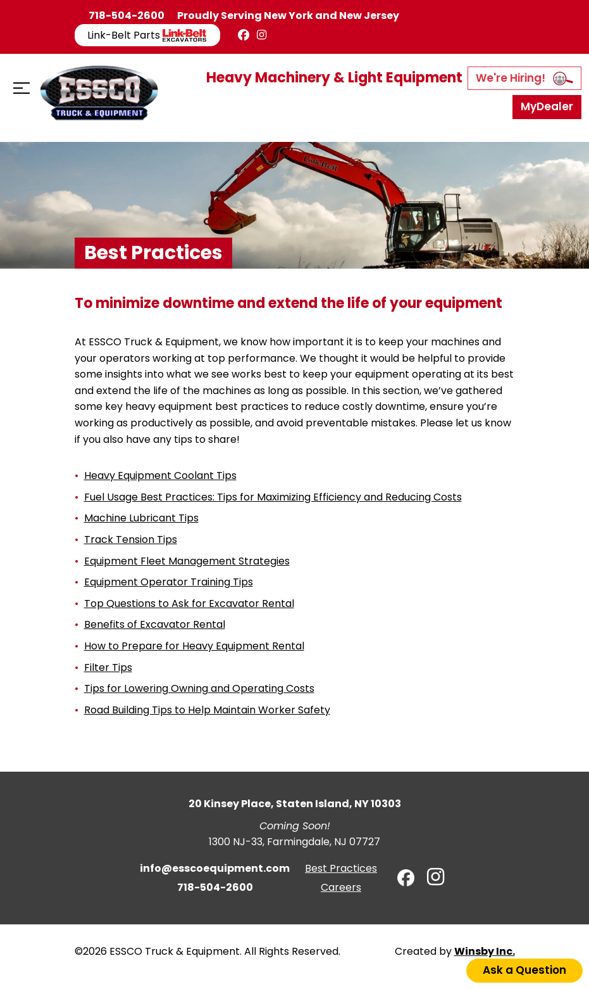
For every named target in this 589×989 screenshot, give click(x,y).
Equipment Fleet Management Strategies (187, 561)
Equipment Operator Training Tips (168, 582)
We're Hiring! (524, 78)
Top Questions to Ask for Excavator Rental (189, 603)
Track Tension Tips (130, 539)
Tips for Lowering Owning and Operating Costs (199, 688)
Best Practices (341, 868)
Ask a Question (524, 970)
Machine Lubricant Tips (141, 518)
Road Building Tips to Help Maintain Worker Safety (207, 710)
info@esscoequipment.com (215, 868)
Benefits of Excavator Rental (154, 624)
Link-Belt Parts (147, 35)
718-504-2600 (126, 15)
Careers (341, 887)
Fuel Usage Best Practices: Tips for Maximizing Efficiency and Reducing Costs (273, 497)
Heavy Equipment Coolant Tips (160, 475)
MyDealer (547, 106)
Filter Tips (108, 667)
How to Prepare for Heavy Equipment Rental (194, 646)
